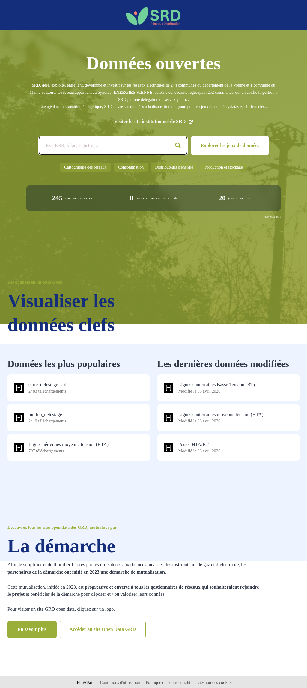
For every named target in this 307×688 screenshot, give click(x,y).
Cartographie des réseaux (85, 167)
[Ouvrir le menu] (294, 14)
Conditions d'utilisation (121, 682)
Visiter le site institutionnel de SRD (153, 121)
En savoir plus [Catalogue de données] (32, 629)
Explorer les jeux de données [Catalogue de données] (230, 145)
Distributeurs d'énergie (174, 167)
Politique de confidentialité (169, 682)
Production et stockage (223, 167)
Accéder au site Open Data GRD (103, 629)
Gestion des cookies (215, 682)
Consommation (131, 167)
